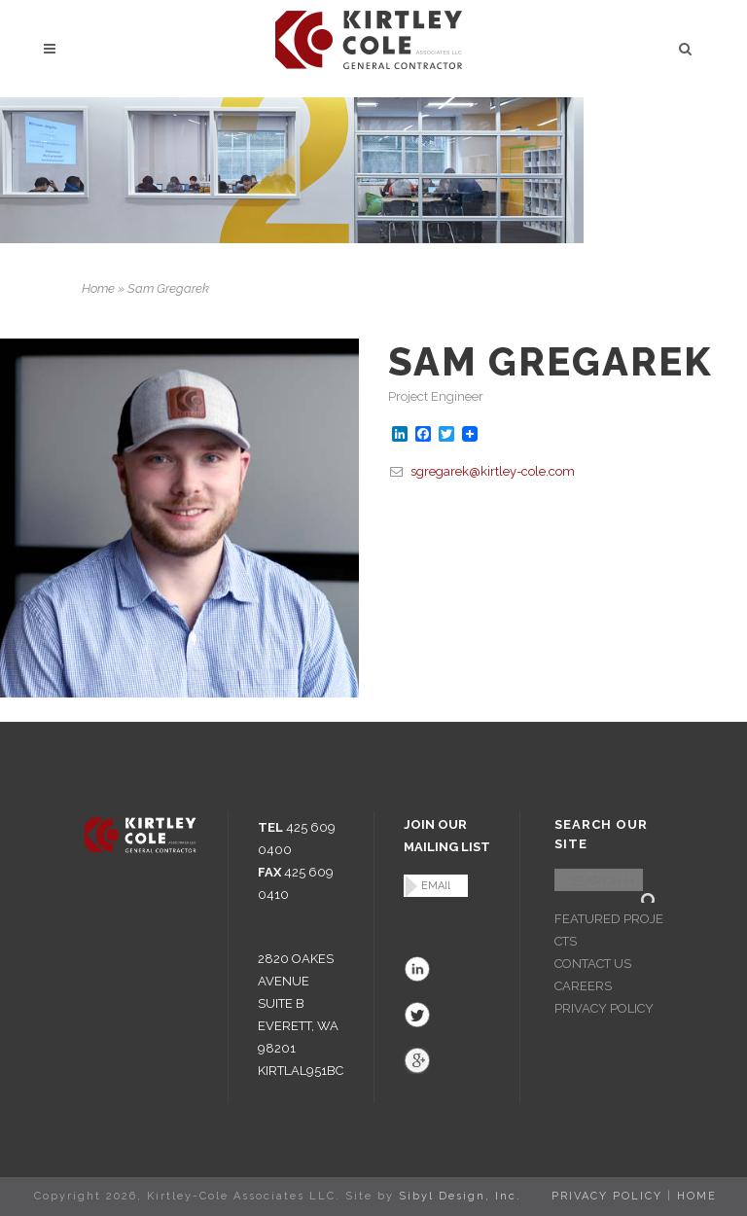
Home (98, 288)
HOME (697, 1196)
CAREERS (583, 986)
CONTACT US (592, 963)
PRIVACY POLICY (604, 1008)
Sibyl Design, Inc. (460, 1196)
